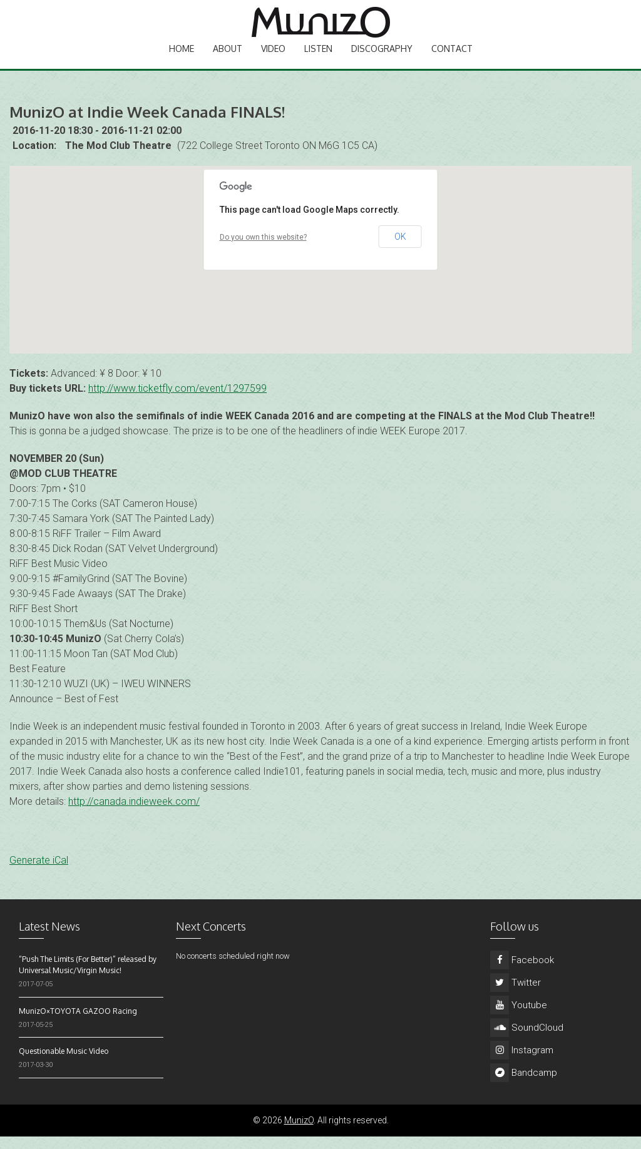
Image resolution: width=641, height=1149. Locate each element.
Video (273, 59)
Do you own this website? (263, 249)
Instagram (521, 1062)
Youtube (518, 1017)
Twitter (515, 995)
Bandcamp (523, 1085)
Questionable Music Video (63, 1063)
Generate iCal (38, 873)
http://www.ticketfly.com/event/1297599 (177, 401)
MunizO (299, 1133)
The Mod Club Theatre (118, 158)
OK (400, 249)
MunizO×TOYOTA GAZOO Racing (78, 1023)
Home (181, 59)
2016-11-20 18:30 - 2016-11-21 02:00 (97, 143)
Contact (452, 59)
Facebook (522, 972)
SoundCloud (526, 1040)
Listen (318, 59)
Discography (382, 59)
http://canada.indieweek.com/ (134, 814)
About (227, 59)
